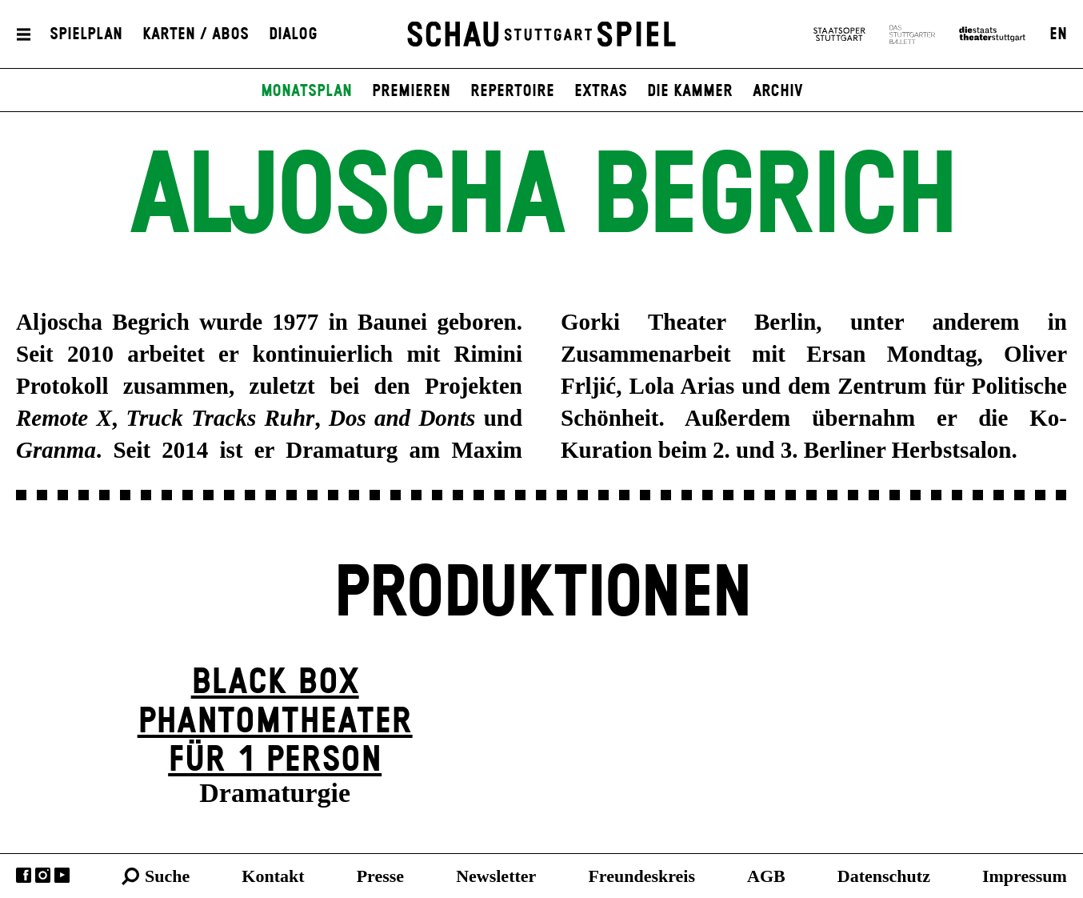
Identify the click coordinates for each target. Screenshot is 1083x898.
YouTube (62, 875)
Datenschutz (883, 876)
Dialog (293, 34)
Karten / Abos (195, 34)
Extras (600, 91)
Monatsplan (306, 91)
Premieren (411, 91)
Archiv (778, 91)
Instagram (42, 875)
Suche (167, 876)
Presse (380, 876)
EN (1058, 34)
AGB (766, 876)
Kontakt (273, 876)
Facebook (23, 875)
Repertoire (512, 91)
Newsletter (496, 876)
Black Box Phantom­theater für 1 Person (275, 721)
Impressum (1024, 876)
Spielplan (86, 34)
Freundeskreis (641, 876)
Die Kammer (690, 91)
